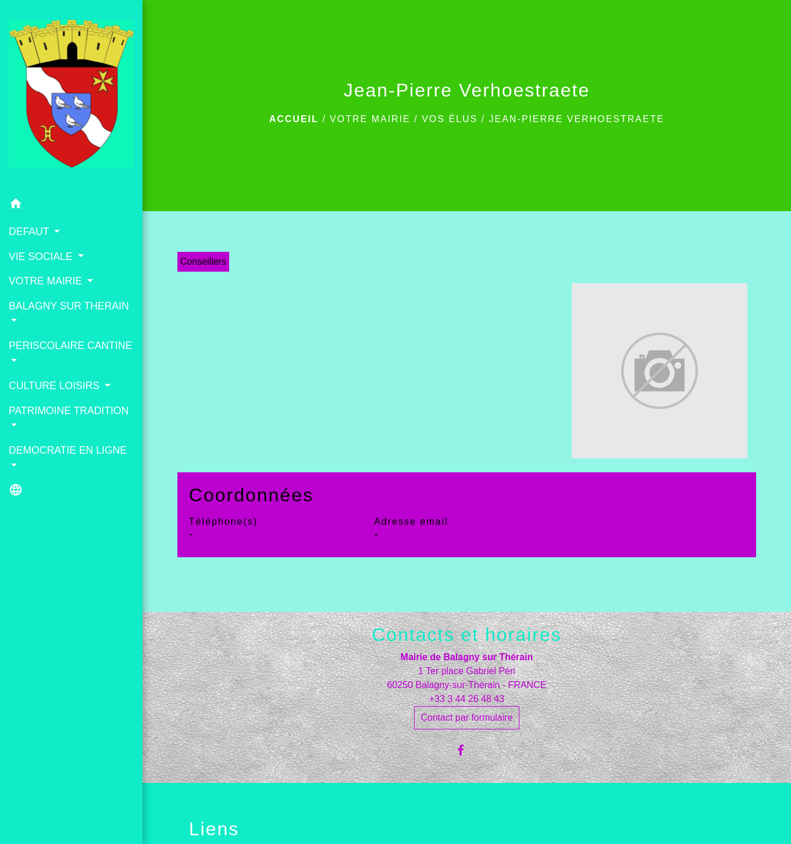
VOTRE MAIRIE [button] (47, 281)
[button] (71, 205)
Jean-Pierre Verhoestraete (577, 119)
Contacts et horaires (466, 634)
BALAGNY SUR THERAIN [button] (69, 306)
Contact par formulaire (466, 717)
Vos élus (450, 119)
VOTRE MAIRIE (370, 119)
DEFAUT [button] (30, 231)
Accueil (294, 119)
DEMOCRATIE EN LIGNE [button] (68, 450)
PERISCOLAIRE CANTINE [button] (70, 345)
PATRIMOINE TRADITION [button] (69, 410)
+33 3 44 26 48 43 (466, 699)
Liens (214, 828)
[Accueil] (71, 96)
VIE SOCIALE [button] (42, 256)
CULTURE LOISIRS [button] (55, 385)
